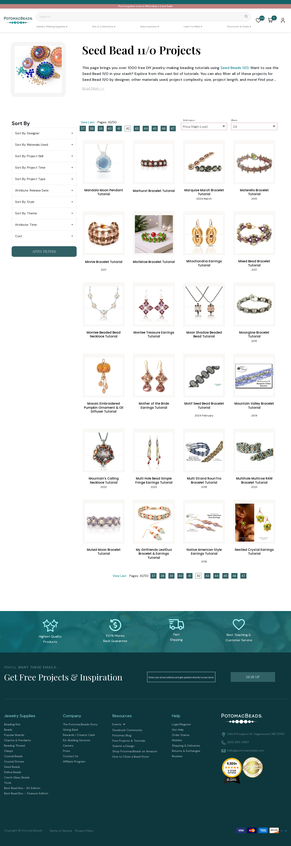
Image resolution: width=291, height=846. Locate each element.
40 (109, 129)
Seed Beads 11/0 (234, 67)
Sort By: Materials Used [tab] (31, 145)
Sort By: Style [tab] (24, 202)
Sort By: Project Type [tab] (30, 179)
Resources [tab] (122, 716)
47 (173, 129)
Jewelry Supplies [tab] (19, 716)
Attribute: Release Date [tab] (32, 190)
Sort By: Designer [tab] (27, 133)
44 (146, 129)
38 (92, 129)
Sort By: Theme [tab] (26, 213)
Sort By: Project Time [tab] (30, 168)
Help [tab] (176, 716)
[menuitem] (51, 26)
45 (155, 129)
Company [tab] (72, 716)
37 (83, 129)
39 (101, 129)
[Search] (143, 16)
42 (128, 129)
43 (137, 129)
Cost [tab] (18, 236)
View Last (88, 122)
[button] (258, 20)
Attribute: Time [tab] (26, 225)
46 (164, 129)
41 (118, 129)
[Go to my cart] (274, 18)
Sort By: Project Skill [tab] (29, 156)
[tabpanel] (145, 348)
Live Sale (166, 6)
